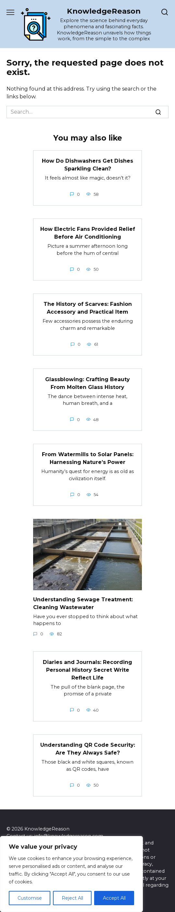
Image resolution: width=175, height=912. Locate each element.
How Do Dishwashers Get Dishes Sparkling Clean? (87, 165)
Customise (30, 898)
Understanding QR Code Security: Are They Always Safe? (87, 749)
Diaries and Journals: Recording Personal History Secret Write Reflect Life (87, 670)
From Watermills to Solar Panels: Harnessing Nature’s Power (87, 458)
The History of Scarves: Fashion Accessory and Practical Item (88, 308)
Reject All (72, 898)
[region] (71, 874)
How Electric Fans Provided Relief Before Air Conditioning (87, 233)
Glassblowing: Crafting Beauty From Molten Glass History (87, 383)
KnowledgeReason (104, 11)
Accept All (114, 898)
